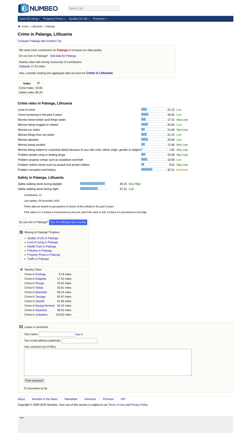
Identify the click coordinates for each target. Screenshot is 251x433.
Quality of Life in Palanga (42, 238)
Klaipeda (24, 66)
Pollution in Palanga (39, 250)
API (123, 399)
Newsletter (71, 399)
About (21, 399)
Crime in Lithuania (99, 73)
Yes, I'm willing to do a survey (68, 222)
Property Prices (53, 18)
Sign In (79, 334)
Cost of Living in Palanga (42, 242)
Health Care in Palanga (41, 246)
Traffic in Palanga (38, 258)
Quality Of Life (78, 18)
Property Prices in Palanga (43, 254)
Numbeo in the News (45, 399)
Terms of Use (116, 404)
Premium (99, 18)
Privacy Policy (139, 404)
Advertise (90, 399)
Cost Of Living (28, 18)
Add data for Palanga (63, 55)
